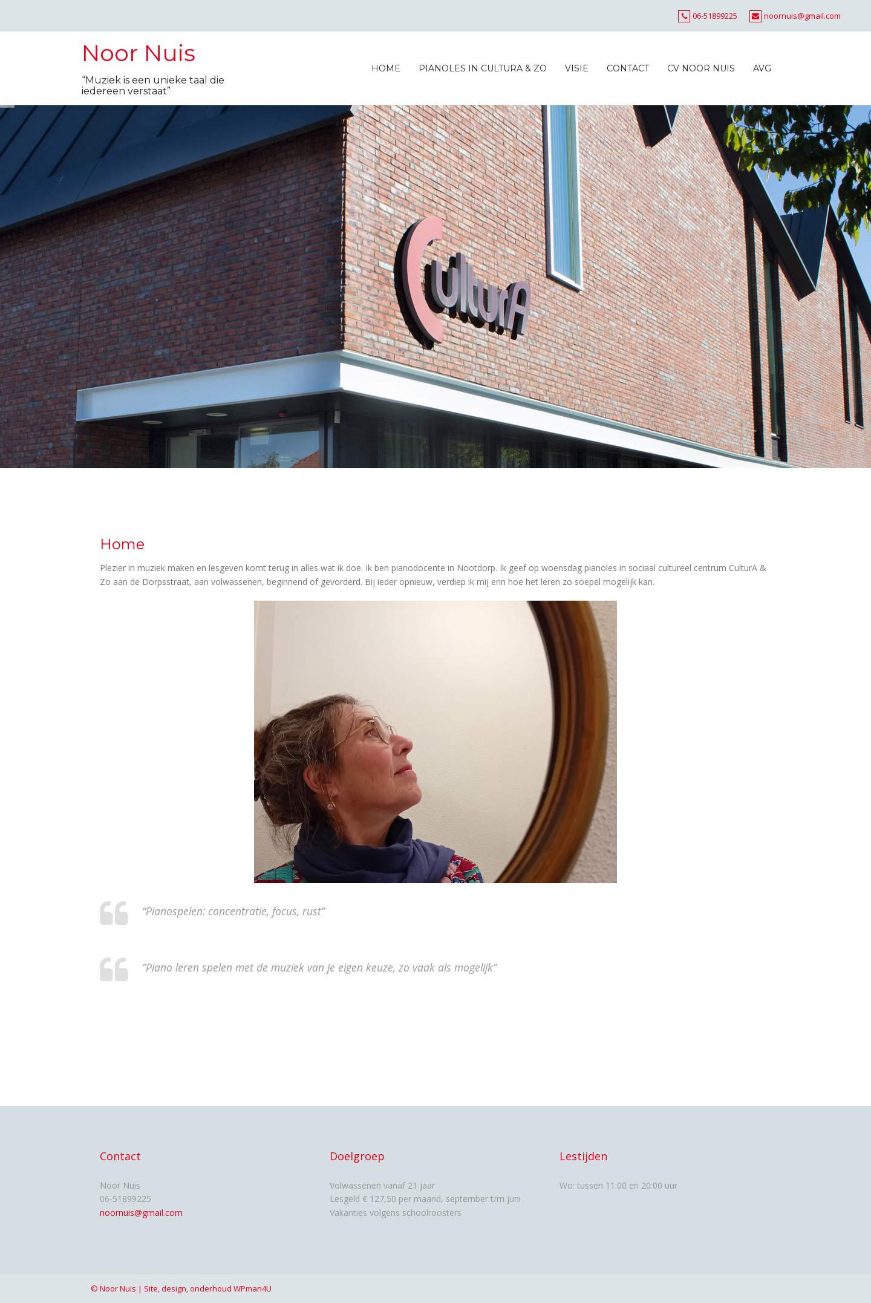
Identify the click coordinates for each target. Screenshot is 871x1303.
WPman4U (252, 1288)
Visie (577, 68)
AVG (762, 68)
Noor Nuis (138, 53)
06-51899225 (715, 15)
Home (385, 68)
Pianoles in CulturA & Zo (483, 68)
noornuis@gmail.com (802, 15)
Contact (628, 68)
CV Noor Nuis (701, 68)
